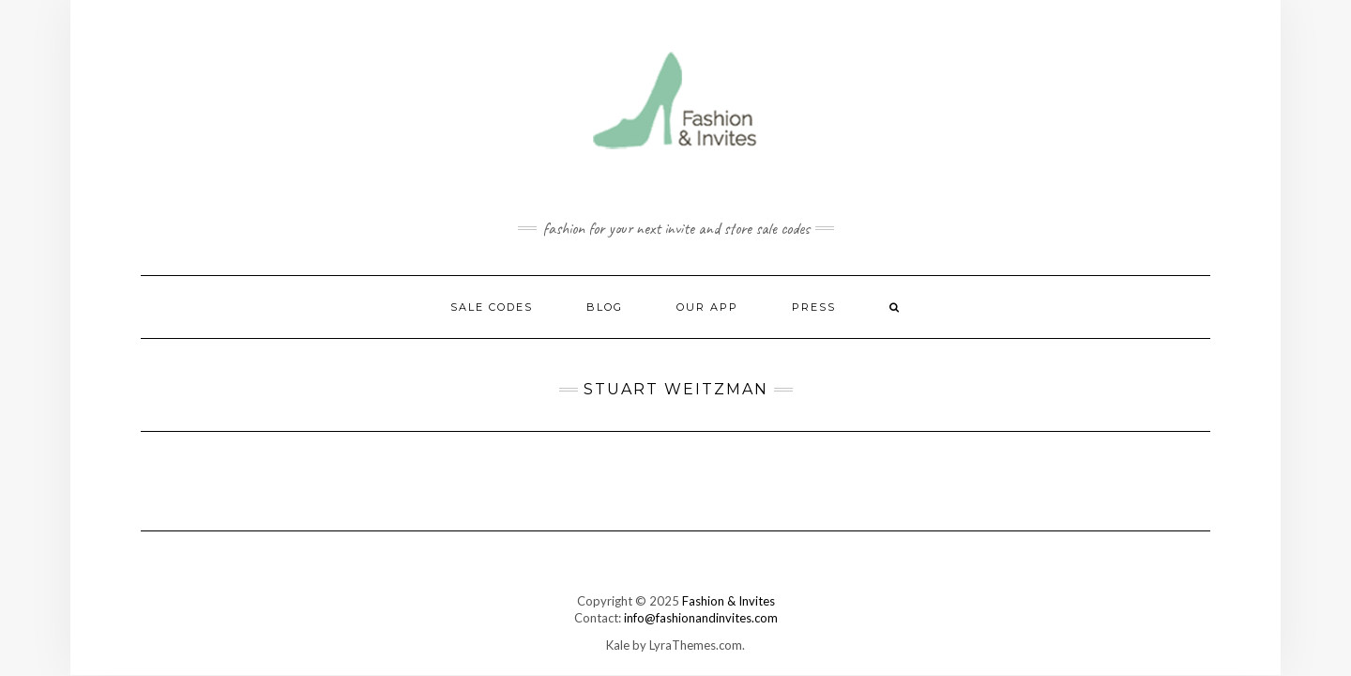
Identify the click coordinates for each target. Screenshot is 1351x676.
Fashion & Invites (728, 600)
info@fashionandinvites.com (701, 617)
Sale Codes (491, 307)
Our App (707, 307)
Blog (604, 307)
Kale (618, 645)
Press (814, 307)
